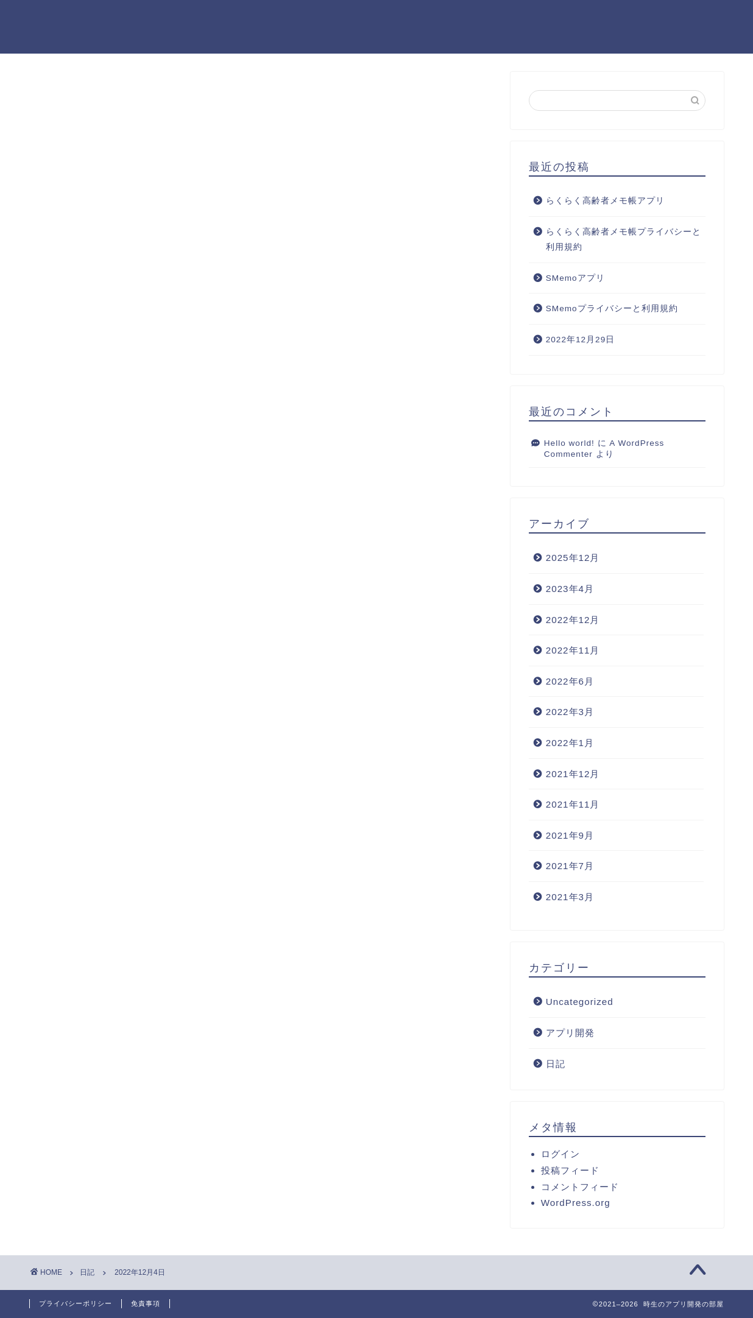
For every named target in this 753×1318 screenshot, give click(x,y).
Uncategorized (579, 1002)
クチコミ (606, 18)
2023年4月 (570, 589)
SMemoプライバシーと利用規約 (612, 309)
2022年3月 (570, 712)
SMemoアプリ (575, 278)
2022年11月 (573, 651)
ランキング (531, 18)
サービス (457, 18)
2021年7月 (570, 866)
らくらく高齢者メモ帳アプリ (605, 201)
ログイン (560, 1154)
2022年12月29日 (580, 340)
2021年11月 (573, 805)
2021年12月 (573, 774)
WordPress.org (575, 1203)
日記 (60, 96)
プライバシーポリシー (75, 1303)
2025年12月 (573, 558)
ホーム (304, 18)
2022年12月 (573, 620)
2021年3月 (570, 897)
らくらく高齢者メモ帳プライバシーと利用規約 (623, 239)
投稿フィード (570, 1171)
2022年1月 (570, 743)
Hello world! (569, 443)
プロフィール (378, 18)
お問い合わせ (685, 18)
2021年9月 (570, 835)
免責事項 (145, 1303)
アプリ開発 (570, 1033)
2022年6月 (570, 681)
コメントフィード (580, 1187)
